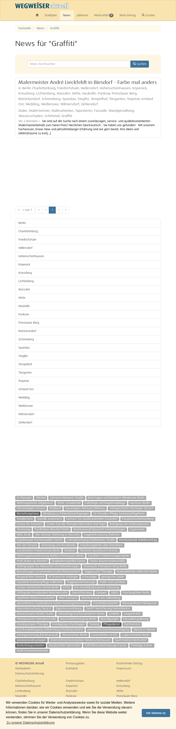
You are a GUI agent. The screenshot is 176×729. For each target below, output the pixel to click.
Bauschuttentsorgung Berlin (78, 619)
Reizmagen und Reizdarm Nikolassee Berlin (116, 497)
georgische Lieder (112, 576)
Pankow (23, 314)
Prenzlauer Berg (28, 322)
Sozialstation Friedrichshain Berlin (38, 550)
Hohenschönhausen (31, 256)
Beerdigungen (110, 619)
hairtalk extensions (49, 518)
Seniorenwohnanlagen (31, 640)
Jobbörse (82, 15)
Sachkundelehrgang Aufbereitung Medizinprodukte (50, 629)
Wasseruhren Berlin (74, 634)
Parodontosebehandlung (138, 518)
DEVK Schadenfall (69, 503)
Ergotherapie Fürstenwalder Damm (40, 540)
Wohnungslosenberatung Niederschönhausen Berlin (50, 555)
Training (94, 624)
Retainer (69, 550)
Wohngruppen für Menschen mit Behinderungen (48, 566)
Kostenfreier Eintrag (129, 663)
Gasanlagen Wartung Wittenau (85, 508)
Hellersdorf (25, 248)
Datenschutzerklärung (29, 673)
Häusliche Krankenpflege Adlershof (40, 582)
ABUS (114, 592)
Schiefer (114, 613)
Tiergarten (25, 372)
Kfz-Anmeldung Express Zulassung (96, 587)
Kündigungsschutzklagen (68, 624)
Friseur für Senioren (29, 524)
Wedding (24, 397)
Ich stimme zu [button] (156, 713)
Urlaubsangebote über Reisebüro (101, 545)
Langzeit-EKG (132, 613)
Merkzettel (103, 15)
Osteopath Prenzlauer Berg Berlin (105, 566)
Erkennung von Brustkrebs (58, 545)
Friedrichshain (27, 239)
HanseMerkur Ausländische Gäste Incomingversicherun (53, 603)
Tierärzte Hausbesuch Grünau (99, 550)
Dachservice (132, 624)
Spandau (24, 347)
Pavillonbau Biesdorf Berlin (52, 529)
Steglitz (23, 356)
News (67, 15)
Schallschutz (25, 518)
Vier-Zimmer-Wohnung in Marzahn (57, 534)
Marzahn (24, 289)
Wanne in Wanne (144, 629)
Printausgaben (75, 663)
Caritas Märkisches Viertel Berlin (38, 587)
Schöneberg (26, 339)
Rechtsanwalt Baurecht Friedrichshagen (99, 529)
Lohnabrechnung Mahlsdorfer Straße (91, 540)
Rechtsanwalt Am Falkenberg (100, 598)
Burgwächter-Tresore (30, 576)
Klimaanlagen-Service (31, 508)
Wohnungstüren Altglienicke (35, 503)
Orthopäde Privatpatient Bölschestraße (42, 592)
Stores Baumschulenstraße (107, 561)
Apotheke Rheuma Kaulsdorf (35, 598)
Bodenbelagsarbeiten (30, 645)
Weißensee (25, 406)
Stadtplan (51, 15)
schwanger (89, 576)
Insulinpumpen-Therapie (32, 624)
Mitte (21, 297)
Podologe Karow (142, 645)
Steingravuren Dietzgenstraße (36, 619)
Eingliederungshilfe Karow (68, 561)
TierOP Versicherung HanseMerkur (108, 608)
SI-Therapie (24, 497)
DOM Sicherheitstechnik (32, 650)
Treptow (23, 381)
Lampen (101, 592)
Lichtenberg (26, 281)
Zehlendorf (25, 422)
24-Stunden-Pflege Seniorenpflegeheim (119, 513)
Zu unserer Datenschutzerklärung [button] (30, 722)
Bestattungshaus (28, 513)
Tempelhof (25, 364)
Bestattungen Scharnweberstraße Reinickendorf (48, 571)
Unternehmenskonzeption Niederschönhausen (80, 640)
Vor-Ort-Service (27, 545)
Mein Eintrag (127, 15)
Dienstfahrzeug (82, 592)
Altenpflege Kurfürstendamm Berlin (81, 613)
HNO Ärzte (24, 534)
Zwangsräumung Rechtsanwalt (37, 634)
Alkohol (41, 497)
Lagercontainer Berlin (135, 634)
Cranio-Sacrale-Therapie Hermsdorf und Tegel (76, 524)
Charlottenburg (28, 231)
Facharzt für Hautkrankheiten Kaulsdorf (91, 518)
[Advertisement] (88, 170)
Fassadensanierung (135, 619)
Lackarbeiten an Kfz (104, 634)
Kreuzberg (25, 273)
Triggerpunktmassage (81, 582)
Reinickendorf (27, 331)
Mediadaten (23, 668)
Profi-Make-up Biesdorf (32, 561)
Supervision (137, 529)
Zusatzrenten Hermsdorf (64, 645)
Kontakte (72, 668)
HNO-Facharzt (68, 598)
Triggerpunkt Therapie (98, 571)
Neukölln (24, 306)
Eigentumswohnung (69, 608)
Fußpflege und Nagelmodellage (105, 503)
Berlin (22, 223)
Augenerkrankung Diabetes (102, 534)
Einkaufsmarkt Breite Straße (35, 613)
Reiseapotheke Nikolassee (139, 603)
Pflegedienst (111, 624)
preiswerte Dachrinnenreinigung (108, 629)
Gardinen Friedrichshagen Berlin (108, 555)
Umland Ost (26, 389)
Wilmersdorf (26, 414)
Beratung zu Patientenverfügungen (66, 513)
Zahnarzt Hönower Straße (66, 497)
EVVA (66, 587)
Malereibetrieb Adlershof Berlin (137, 571)
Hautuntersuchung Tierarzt (34, 608)
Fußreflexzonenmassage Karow (106, 645)
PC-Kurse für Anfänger (63, 576)
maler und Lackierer (112, 582)
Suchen (148, 15)
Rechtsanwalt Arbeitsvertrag (138, 540)
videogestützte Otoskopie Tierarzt (131, 508)
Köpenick (24, 264)
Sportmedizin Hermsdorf (130, 640)
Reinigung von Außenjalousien (129, 524)
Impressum (123, 668)
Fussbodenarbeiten (105, 603)
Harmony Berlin (140, 503)
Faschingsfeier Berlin (136, 592)
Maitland (55, 508)
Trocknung (23, 529)
